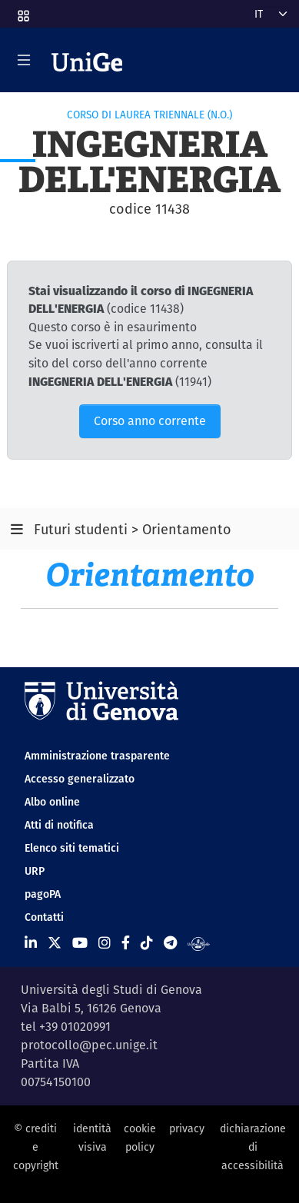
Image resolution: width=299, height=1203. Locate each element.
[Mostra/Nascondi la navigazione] (24, 60)
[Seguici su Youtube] (80, 942)
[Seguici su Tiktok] (147, 942)
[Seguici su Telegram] (170, 942)
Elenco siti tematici (72, 848)
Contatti (44, 917)
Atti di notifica (59, 824)
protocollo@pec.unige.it (89, 1045)
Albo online (52, 801)
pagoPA (43, 894)
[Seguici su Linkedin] (31, 942)
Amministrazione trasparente (97, 755)
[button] (22, 10)
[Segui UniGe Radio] (199, 942)
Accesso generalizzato (80, 778)
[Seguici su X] (54, 942)
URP (35, 871)
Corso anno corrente (150, 421)
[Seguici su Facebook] (125, 942)
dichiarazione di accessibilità (253, 1147)
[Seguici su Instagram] (104, 942)
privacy (186, 1128)
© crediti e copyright (35, 1147)
